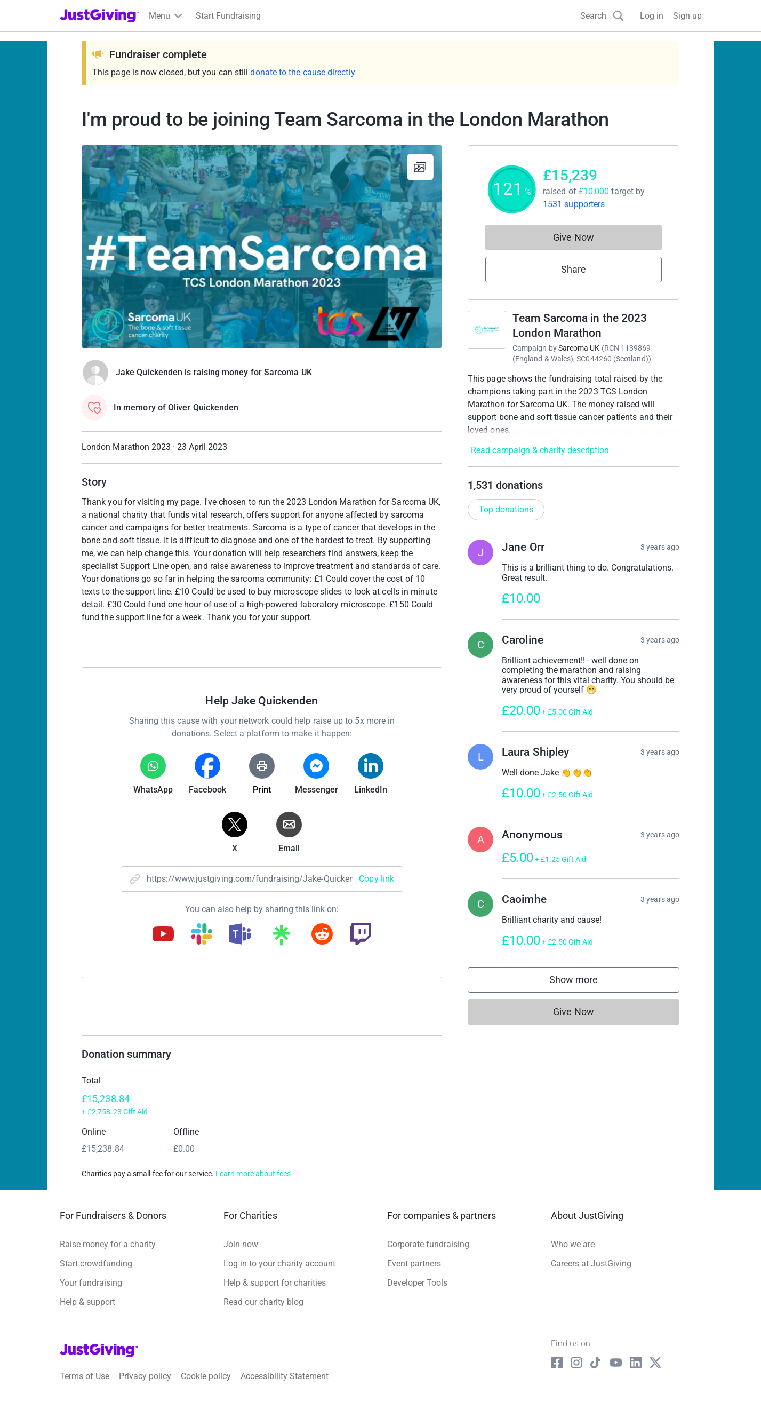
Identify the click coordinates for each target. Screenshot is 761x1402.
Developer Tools (417, 1283)
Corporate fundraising (428, 1244)
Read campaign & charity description (540, 450)
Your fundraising (91, 1283)
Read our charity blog (263, 1302)
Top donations (506, 509)
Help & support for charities (274, 1283)
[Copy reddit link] (322, 935)
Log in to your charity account (279, 1263)
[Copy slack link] (201, 935)
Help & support (87, 1302)
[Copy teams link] (240, 935)
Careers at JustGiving (591, 1263)
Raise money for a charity (108, 1244)
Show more (584, 982)
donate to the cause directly (302, 72)
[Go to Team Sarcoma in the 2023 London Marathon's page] (487, 330)
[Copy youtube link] (163, 935)
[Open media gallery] (262, 246)
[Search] (602, 15)
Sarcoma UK (579, 348)
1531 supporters (574, 204)
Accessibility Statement (285, 1376)
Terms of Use (84, 1376)
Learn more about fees (253, 1173)
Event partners (414, 1263)
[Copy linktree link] (281, 937)
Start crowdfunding (96, 1263)
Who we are (573, 1244)
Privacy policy (145, 1376)
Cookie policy (206, 1376)
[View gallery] (420, 167)
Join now (240, 1244)
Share (573, 269)
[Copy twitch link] (360, 935)
